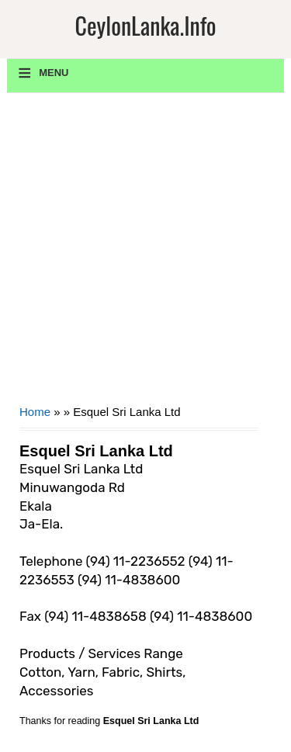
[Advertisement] (145, 254)
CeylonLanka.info (145, 25)
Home (34, 411)
